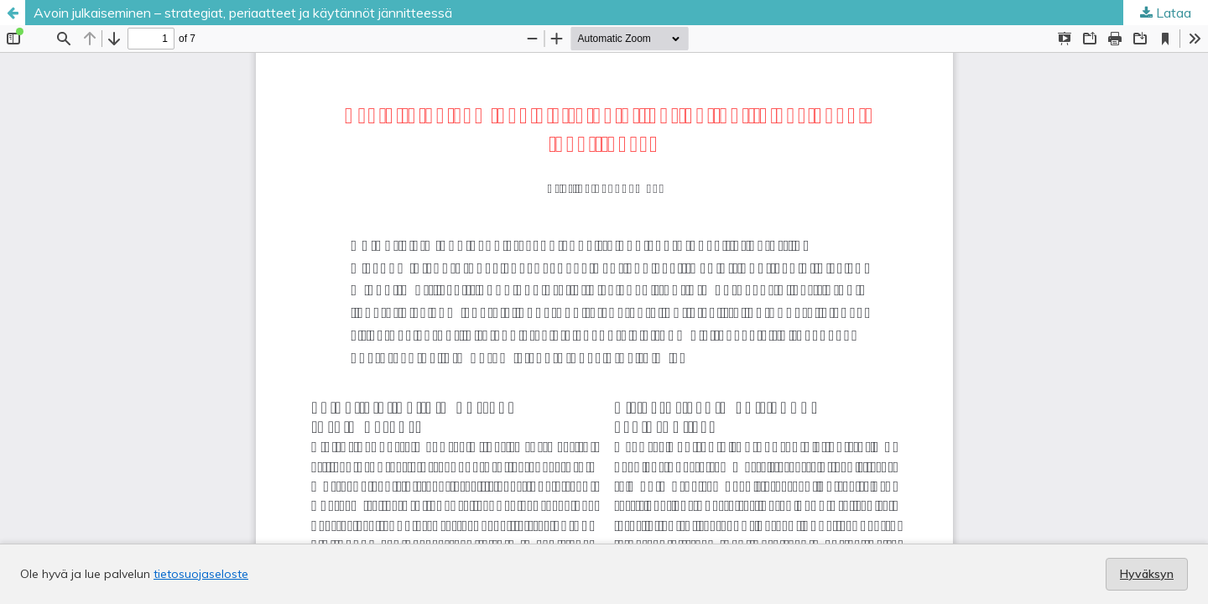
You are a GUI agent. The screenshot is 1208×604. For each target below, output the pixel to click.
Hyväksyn (1147, 573)
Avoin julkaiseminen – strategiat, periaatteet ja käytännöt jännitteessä (243, 12)
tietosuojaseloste (201, 573)
